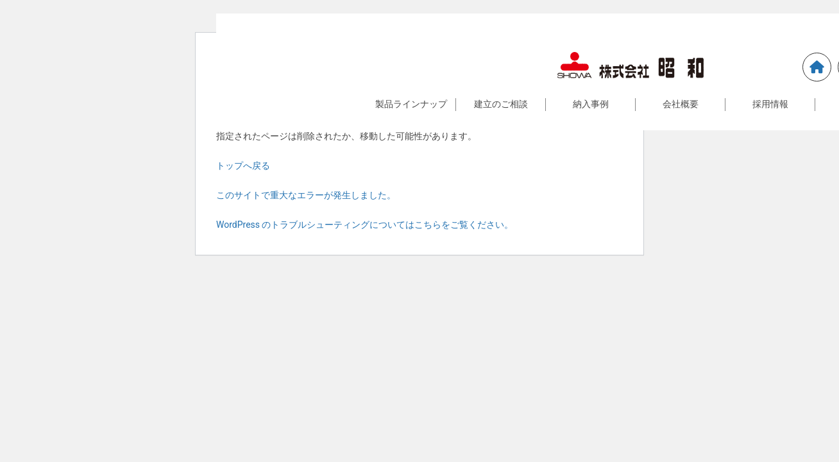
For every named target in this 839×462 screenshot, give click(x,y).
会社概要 (681, 104)
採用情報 (770, 104)
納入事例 (591, 104)
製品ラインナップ (411, 104)
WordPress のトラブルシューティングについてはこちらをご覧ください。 (365, 224)
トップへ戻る (243, 165)
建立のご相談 (501, 104)
